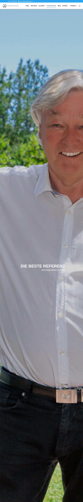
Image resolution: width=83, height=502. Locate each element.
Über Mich (34, 5)
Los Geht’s (42, 5)
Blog (59, 5)
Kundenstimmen (51, 5)
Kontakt (64, 5)
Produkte (73, 5)
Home (27, 5)
